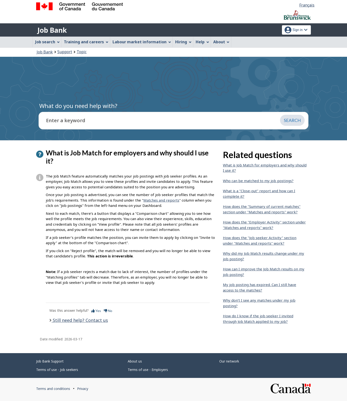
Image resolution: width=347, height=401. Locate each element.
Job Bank (52, 30)
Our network (229, 361)
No (108, 311)
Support (64, 51)
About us (135, 361)
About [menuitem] (221, 42)
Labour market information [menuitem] (142, 42)
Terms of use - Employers (148, 369)
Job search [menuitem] (47, 42)
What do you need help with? (78, 105)
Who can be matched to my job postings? (258, 180)
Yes (96, 311)
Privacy (82, 388)
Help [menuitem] (202, 42)
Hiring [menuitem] (183, 42)
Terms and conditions (53, 388)
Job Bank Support (50, 361)
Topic (82, 51)
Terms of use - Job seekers (57, 369)
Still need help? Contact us (80, 320)
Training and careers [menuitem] (86, 42)
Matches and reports (161, 200)
